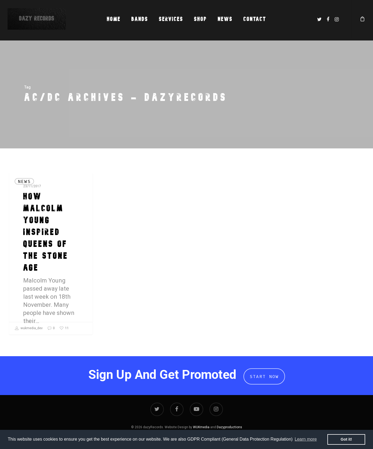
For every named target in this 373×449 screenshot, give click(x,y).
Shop (200, 19)
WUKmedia (201, 427)
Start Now (264, 376)
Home (114, 19)
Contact (254, 19)
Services (171, 19)
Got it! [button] (346, 439)
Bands (139, 19)
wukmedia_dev (29, 328)
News (225, 19)
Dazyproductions (229, 427)
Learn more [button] (306, 439)
